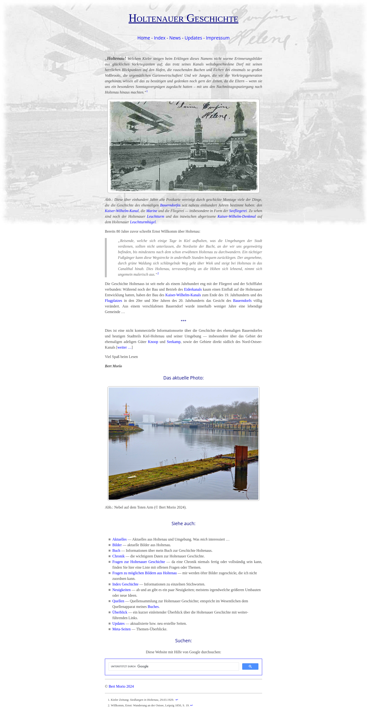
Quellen (118, 601)
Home (143, 38)
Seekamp (174, 342)
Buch (116, 550)
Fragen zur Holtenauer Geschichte (138, 562)
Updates (193, 38)
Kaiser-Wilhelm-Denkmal (236, 216)
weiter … (124, 347)
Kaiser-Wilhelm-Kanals (183, 295)
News (175, 38)
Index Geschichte (125, 584)
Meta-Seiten (121, 629)
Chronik (118, 556)
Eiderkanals (193, 289)
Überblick (119, 612)
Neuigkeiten (121, 590)
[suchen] (173, 666)
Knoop (153, 342)
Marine (151, 211)
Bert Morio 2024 (121, 686)
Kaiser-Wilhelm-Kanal (122, 211)
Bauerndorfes (170, 205)
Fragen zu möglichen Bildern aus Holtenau (144, 573)
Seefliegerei (238, 211)
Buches (153, 607)
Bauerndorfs (242, 301)
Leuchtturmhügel (143, 222)
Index (159, 38)
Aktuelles (119, 539)
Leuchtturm (155, 216)
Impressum (218, 38)
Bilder (117, 545)
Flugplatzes (113, 301)
